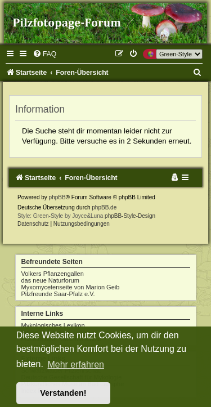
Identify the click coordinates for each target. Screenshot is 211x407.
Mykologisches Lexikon (53, 325)
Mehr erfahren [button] (75, 364)
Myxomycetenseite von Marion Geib (70, 287)
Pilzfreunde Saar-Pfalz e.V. (58, 293)
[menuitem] (44, 54)
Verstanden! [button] (63, 392)
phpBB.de (104, 207)
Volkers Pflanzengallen (52, 273)
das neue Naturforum (50, 280)
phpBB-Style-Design (130, 216)
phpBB (57, 197)
